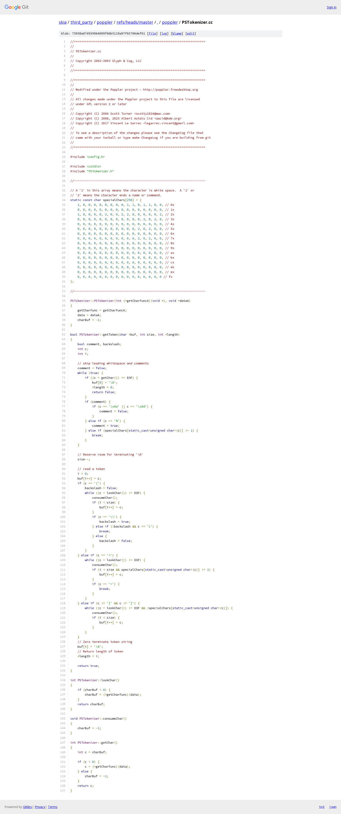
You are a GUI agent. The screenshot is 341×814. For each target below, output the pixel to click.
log (164, 33)
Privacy (40, 807)
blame (177, 33)
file (152, 33)
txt (322, 807)
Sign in (331, 7)
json (332, 807)
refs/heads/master (135, 22)
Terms (52, 807)
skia (63, 22)
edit (190, 33)
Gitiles (27, 807)
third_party (81, 22)
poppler (105, 22)
